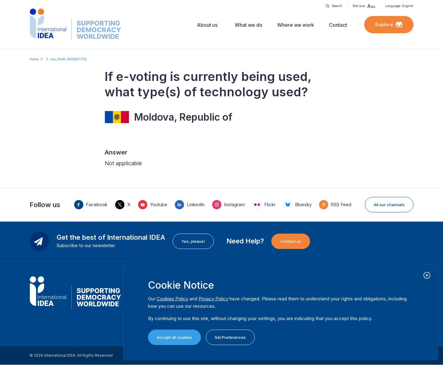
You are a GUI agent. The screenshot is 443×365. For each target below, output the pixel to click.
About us (207, 25)
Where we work (295, 25)
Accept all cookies (174, 337)
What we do (248, 25)
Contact (338, 25)
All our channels (389, 204)
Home (34, 59)
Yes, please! (193, 241)
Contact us (290, 241)
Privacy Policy (213, 299)
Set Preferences (230, 337)
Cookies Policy (172, 299)
